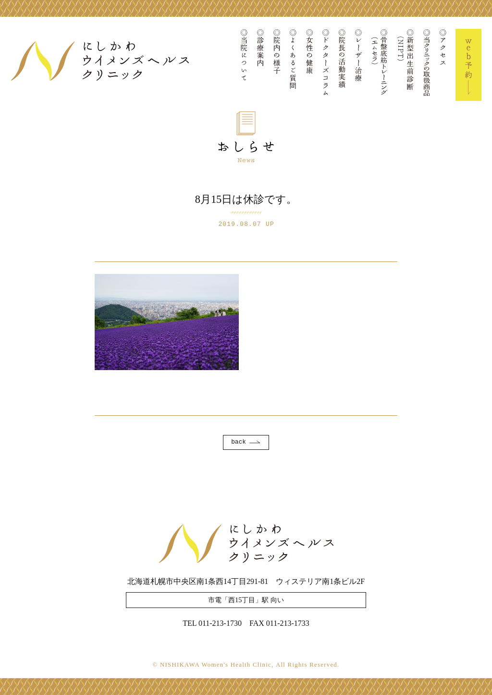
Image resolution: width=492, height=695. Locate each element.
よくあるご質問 (293, 65)
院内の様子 (277, 65)
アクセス (443, 65)
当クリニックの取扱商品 (426, 65)
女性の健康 (309, 65)
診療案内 (260, 65)
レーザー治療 (358, 65)
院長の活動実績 (342, 65)
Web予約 (468, 65)
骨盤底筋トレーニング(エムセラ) (379, 65)
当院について (244, 65)
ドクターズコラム (326, 65)
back (238, 442)
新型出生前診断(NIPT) (405, 65)
